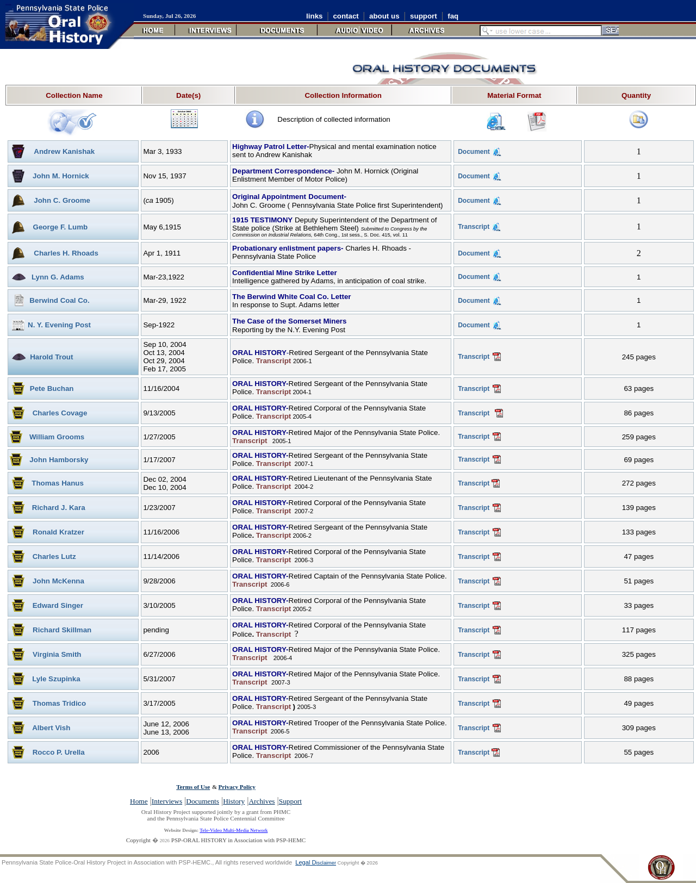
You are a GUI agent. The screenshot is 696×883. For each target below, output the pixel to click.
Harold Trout (51, 357)
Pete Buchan (52, 388)
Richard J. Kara (58, 507)
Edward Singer (58, 605)
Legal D (315, 862)
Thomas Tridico (59, 703)
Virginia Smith (57, 654)
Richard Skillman (62, 630)
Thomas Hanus (58, 483)
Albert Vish (51, 728)
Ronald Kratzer (58, 532)
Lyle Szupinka (56, 679)
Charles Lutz (54, 556)
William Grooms (56, 437)
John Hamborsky (58, 460)
